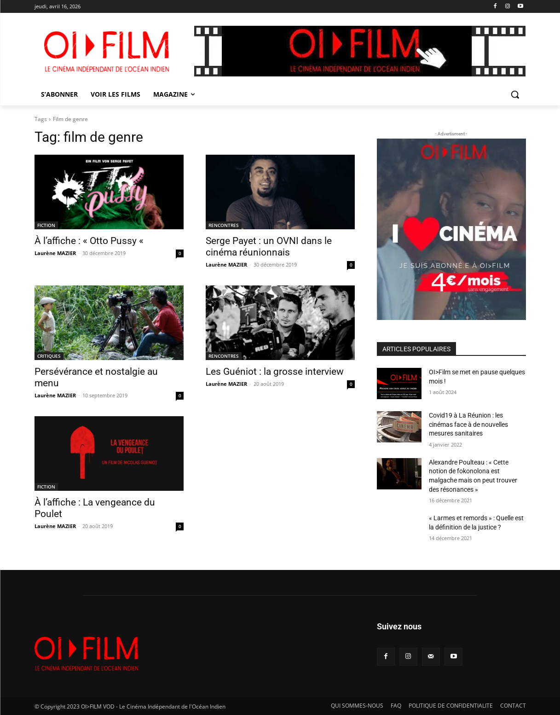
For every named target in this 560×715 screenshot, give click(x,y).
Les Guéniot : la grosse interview (275, 371)
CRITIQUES (49, 356)
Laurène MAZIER (55, 253)
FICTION (46, 225)
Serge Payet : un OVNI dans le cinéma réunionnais (269, 246)
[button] (515, 94)
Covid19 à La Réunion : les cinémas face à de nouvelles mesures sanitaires (468, 424)
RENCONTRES (223, 225)
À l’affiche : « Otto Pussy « (90, 240)
